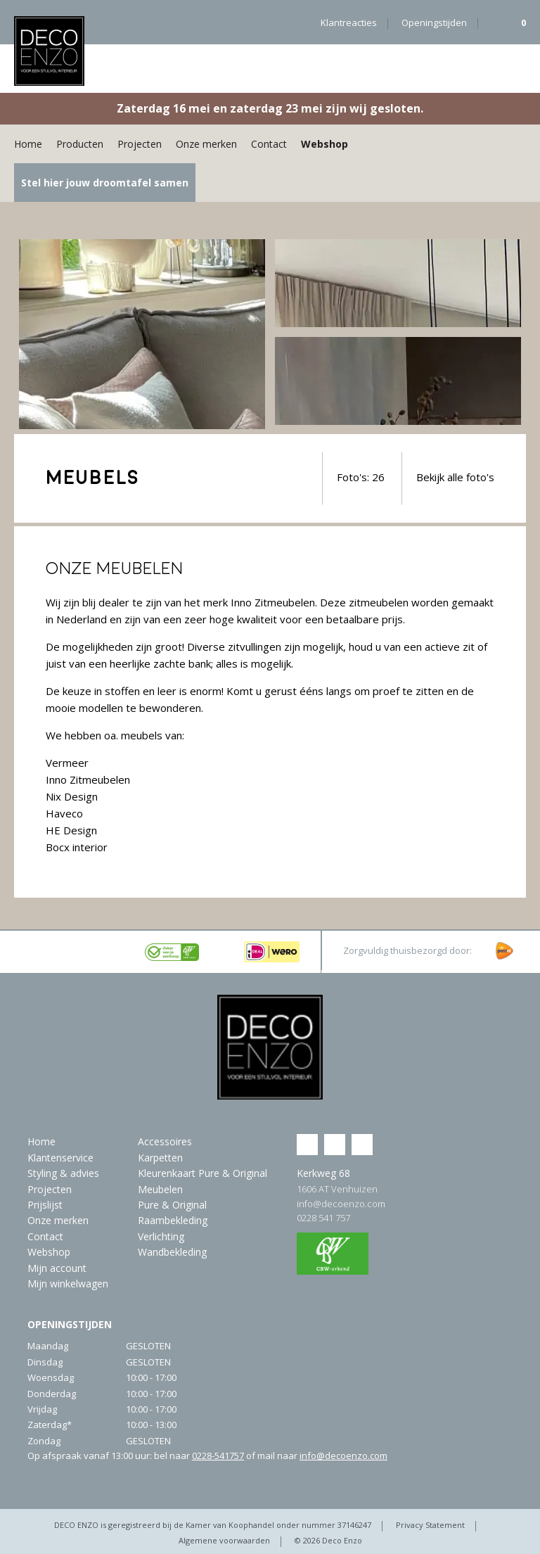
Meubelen (160, 1189)
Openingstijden (434, 22)
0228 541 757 (323, 1217)
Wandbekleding (172, 1252)
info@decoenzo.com (341, 1203)
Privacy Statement (430, 1525)
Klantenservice (60, 1157)
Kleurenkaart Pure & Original (202, 1173)
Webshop (324, 144)
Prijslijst (45, 1204)
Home (28, 144)
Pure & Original (172, 1204)
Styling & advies (63, 1173)
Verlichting (161, 1236)
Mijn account (56, 1268)
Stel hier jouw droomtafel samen (104, 182)
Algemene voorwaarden (224, 1540)
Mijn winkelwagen (67, 1283)
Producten (79, 144)
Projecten (139, 144)
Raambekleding (172, 1220)
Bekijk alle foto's (455, 477)
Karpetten (160, 1157)
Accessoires (165, 1141)
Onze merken (206, 144)
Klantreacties (349, 22)
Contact (269, 144)
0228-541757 (218, 1455)
